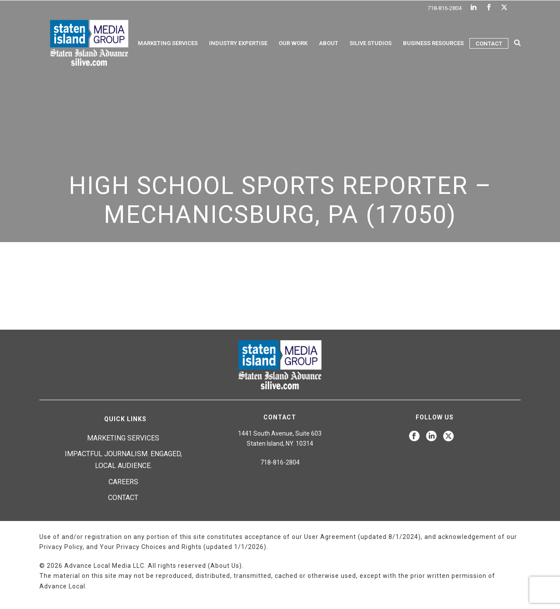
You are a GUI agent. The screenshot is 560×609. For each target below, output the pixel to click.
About (328, 43)
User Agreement (330, 536)
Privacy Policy (61, 546)
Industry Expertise (238, 43)
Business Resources (433, 43)
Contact (489, 43)
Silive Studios (371, 43)
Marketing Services (168, 43)
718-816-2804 (444, 8)
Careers (123, 482)
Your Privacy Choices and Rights (151, 546)
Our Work (293, 43)
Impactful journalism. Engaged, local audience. (123, 460)
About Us (224, 565)
